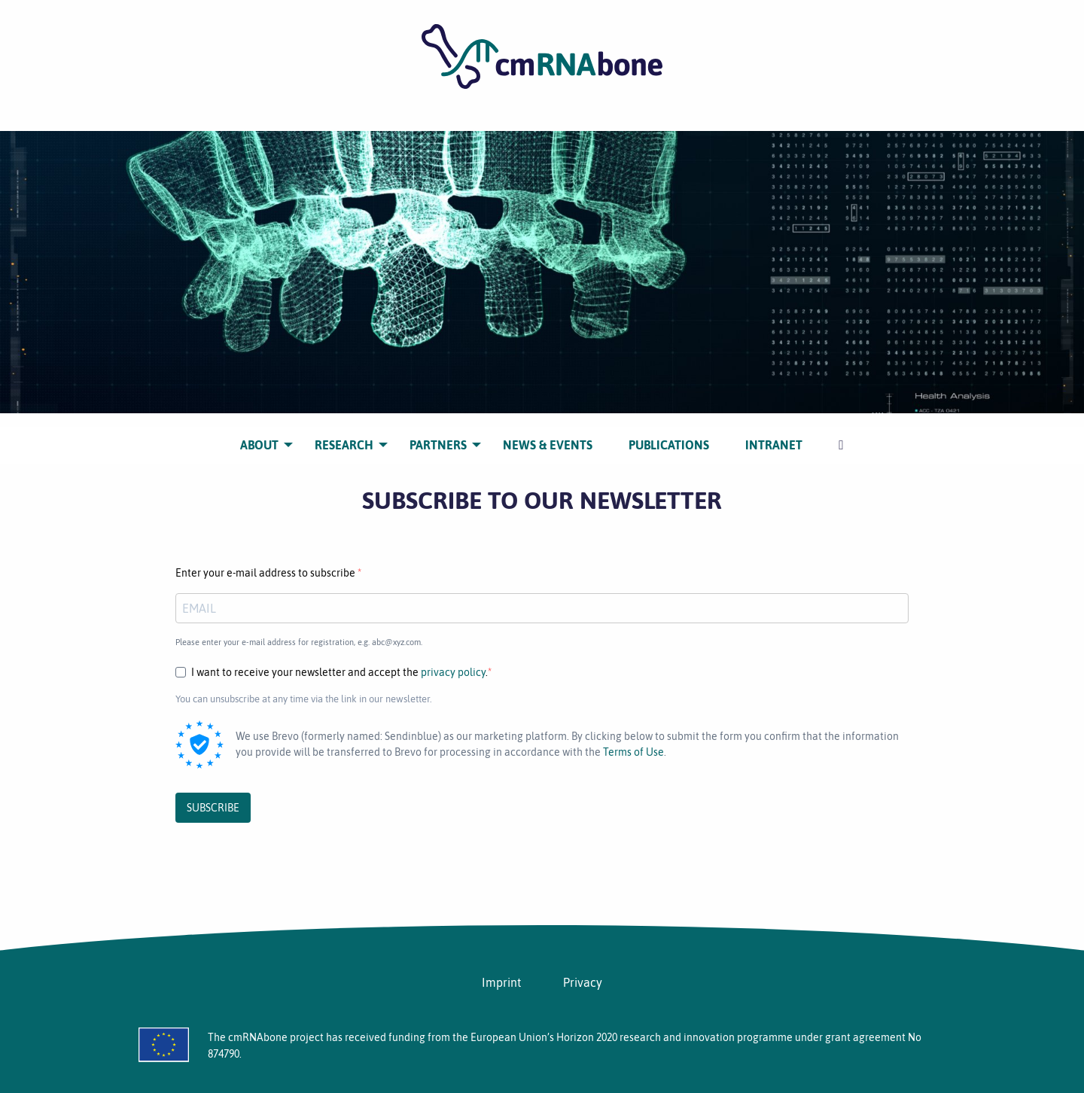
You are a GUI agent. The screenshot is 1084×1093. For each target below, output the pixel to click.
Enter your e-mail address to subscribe (266, 573)
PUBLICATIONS (669, 433)
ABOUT (259, 433)
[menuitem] (259, 433)
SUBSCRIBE (213, 808)
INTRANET (773, 433)
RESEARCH (344, 433)
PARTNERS (438, 433)
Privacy (582, 982)
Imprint (501, 982)
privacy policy (453, 672)
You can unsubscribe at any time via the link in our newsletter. (303, 699)
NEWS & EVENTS (547, 433)
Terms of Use (633, 752)
